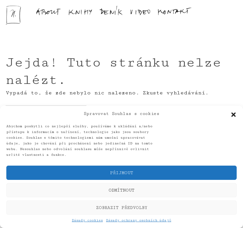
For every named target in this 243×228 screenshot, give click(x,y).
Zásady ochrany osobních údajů (138, 220)
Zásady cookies (87, 220)
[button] (233, 114)
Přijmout (121, 172)
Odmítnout (121, 190)
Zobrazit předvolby (121, 207)
